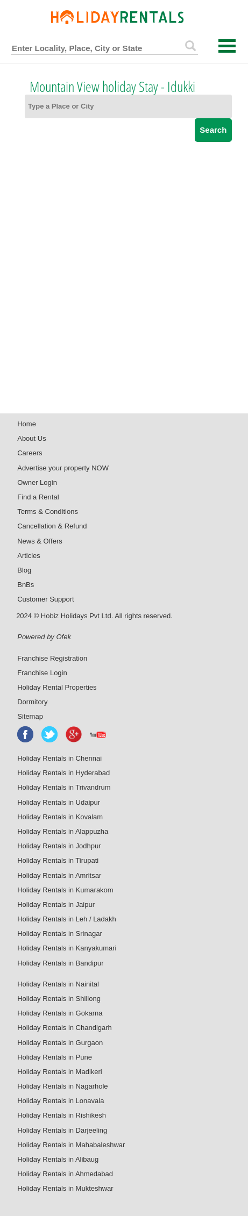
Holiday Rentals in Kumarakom (65, 890)
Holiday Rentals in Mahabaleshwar (71, 1145)
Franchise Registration (52, 658)
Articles (28, 556)
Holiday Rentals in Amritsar (59, 875)
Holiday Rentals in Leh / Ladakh (66, 919)
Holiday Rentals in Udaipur (58, 802)
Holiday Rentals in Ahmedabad (65, 1174)
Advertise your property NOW (63, 468)
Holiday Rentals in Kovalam (60, 817)
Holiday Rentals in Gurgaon (60, 1043)
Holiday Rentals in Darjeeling (62, 1130)
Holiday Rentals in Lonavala (60, 1101)
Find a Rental (38, 497)
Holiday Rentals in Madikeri (59, 1072)
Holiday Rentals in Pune (54, 1057)
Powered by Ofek (44, 637)
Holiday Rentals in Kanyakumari (66, 948)
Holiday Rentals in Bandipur (60, 963)
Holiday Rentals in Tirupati (57, 860)
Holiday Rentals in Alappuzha (62, 831)
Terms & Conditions (47, 511)
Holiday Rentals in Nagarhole (62, 1086)
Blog (24, 570)
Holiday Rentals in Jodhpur (59, 846)
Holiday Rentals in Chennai (59, 758)
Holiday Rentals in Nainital (58, 984)
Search (213, 129)
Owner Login (37, 482)
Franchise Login (42, 673)
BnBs (25, 585)
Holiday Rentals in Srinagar (59, 933)
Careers (29, 453)
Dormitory (32, 702)
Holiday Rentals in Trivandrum (63, 787)
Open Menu (227, 46)
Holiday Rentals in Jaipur (56, 904)
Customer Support (45, 599)
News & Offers (39, 541)
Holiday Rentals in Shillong (59, 999)
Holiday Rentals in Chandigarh (64, 1028)
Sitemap (30, 716)
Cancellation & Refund (52, 526)
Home (26, 424)
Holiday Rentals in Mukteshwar (65, 1188)
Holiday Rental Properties (56, 687)
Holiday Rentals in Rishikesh (61, 1115)
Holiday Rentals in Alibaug (57, 1159)
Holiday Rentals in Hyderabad (63, 773)
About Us (31, 438)
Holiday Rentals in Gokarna (59, 1013)
